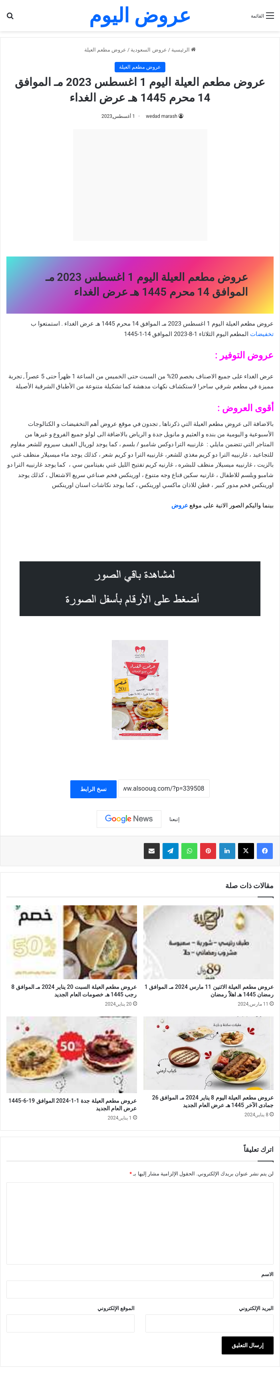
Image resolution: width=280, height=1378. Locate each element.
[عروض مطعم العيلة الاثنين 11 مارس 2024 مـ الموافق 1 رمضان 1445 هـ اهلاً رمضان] (208, 942)
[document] (140, 430)
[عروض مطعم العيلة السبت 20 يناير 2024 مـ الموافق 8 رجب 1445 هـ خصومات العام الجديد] (71, 942)
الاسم (267, 1274)
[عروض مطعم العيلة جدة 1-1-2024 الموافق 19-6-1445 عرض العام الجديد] (71, 1054)
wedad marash (161, 116)
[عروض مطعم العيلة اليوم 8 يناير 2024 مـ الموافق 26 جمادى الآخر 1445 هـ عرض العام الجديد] (208, 1053)
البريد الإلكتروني (256, 1308)
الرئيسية (183, 50)
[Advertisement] (140, 185)
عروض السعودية (149, 50)
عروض (179, 505)
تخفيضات (262, 334)
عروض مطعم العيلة (105, 50)
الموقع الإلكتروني (116, 1308)
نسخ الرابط (93, 789)
